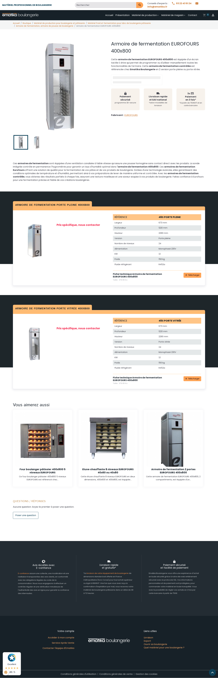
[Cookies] (6, 672)
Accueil (109, 15)
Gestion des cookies (146, 674)
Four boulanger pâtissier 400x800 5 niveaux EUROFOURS (42, 471)
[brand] (21, 15)
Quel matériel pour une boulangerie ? (164, 647)
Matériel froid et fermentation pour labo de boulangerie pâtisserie (119, 23)
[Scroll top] (212, 672)
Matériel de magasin (172, 15)
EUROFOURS (131, 115)
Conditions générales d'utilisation (78, 674)
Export (147, 641)
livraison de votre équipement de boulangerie (107, 573)
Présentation (122, 15)
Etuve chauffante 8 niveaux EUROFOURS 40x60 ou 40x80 (108, 471)
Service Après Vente (63, 642)
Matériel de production (144, 15)
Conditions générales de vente (116, 674)
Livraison (148, 637)
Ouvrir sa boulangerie (155, 644)
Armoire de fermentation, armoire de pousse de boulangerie (44, 26)
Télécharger (192, 275)
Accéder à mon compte (61, 637)
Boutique (27, 23)
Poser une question (25, 515)
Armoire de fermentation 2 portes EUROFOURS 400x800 (173, 471)
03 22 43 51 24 (182, 3)
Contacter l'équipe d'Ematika (58, 648)
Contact (192, 15)
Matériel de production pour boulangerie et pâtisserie (59, 23)
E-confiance (23, 573)
